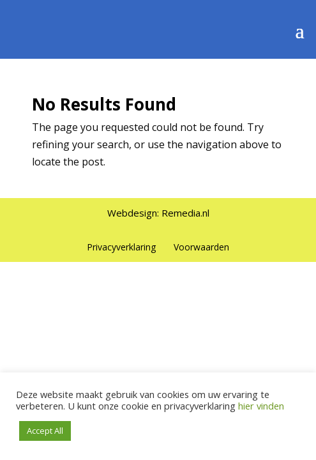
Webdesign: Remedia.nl (158, 212)
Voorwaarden (201, 247)
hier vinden (260, 405)
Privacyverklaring (121, 247)
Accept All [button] (45, 430)
